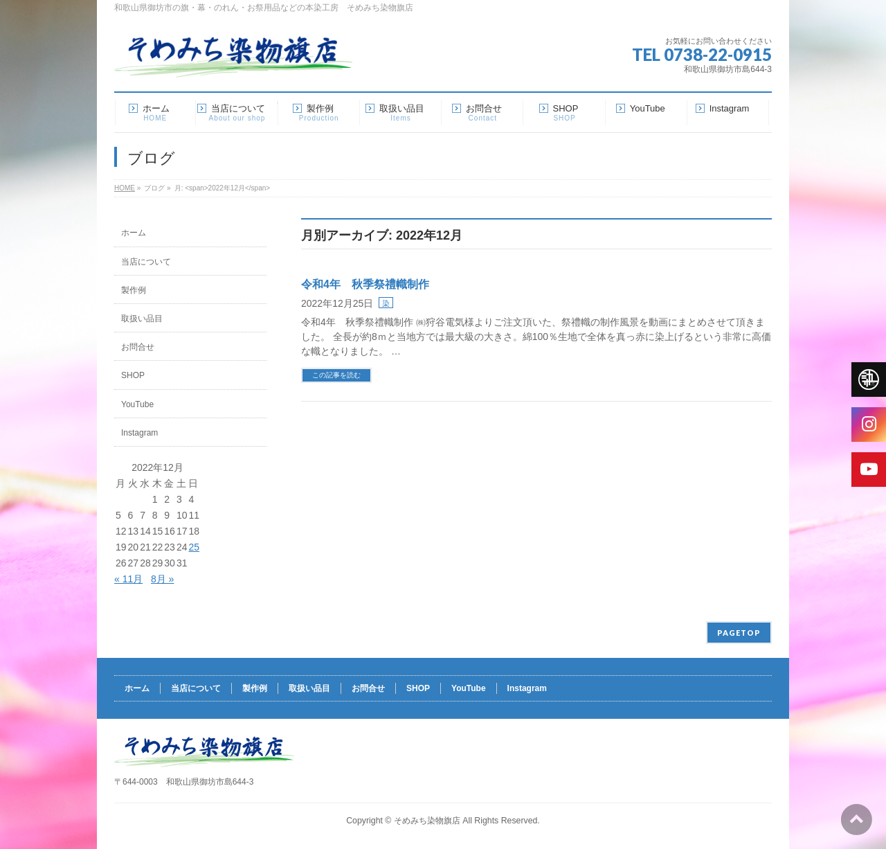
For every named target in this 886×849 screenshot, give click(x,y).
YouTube (137, 404)
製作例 (133, 290)
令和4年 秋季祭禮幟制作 (365, 284)
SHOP (133, 375)
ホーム (133, 233)
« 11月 (128, 578)
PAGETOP (739, 632)
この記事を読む (336, 375)
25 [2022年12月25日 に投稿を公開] (193, 547)
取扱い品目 (142, 318)
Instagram (139, 433)
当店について (146, 262)
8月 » (162, 578)
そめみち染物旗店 (427, 820)
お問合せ (137, 347)
